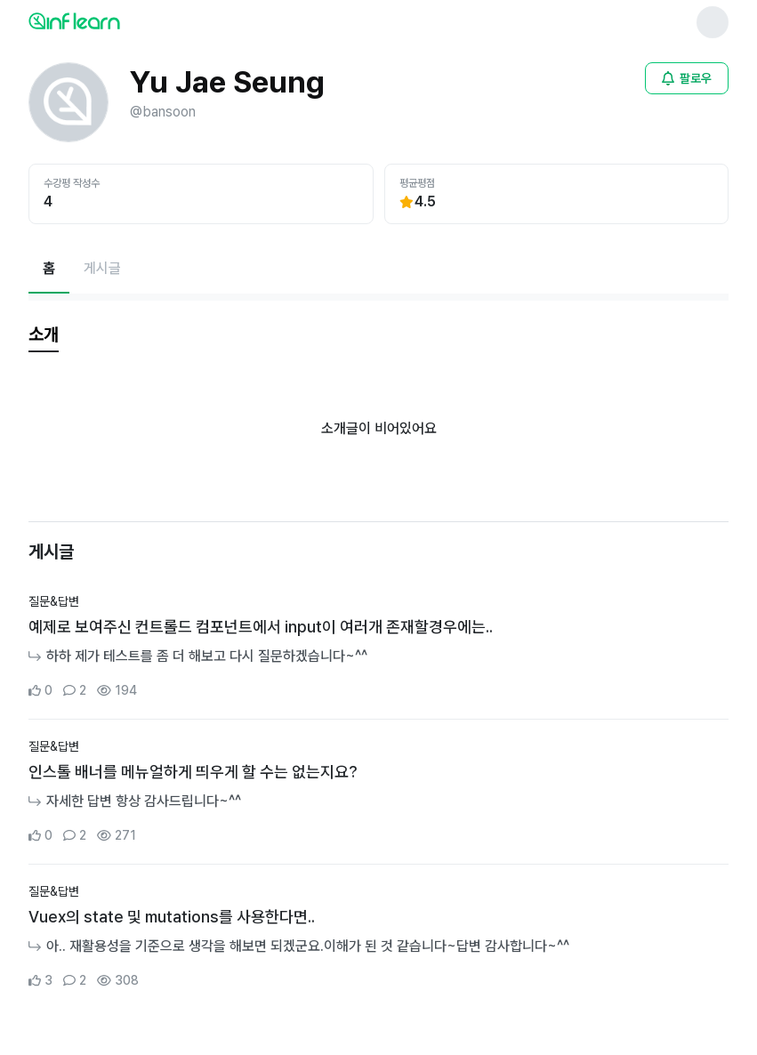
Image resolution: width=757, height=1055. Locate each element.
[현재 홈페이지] (49, 268)
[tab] (43, 335)
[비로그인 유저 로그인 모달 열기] (687, 78)
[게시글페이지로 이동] (102, 268)
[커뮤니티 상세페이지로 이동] (378, 647)
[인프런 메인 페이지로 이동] (117, 20)
